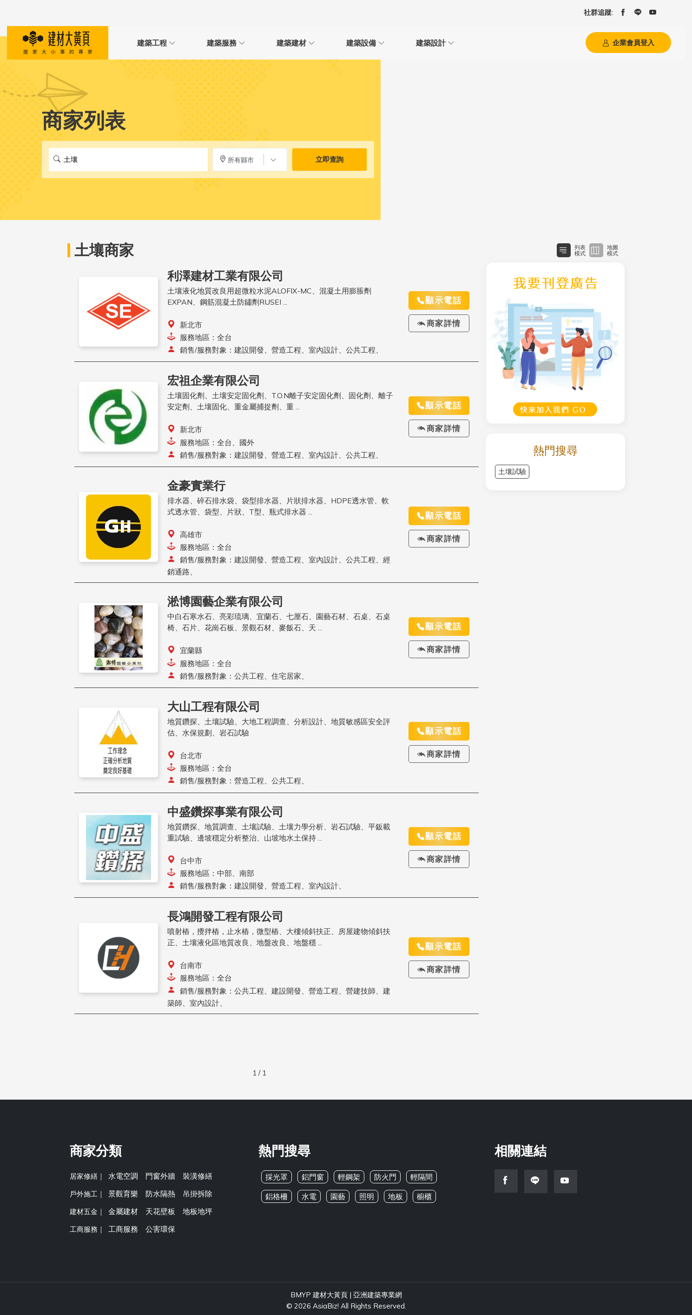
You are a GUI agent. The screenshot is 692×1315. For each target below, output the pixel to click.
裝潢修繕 (193, 1178)
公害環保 (157, 1226)
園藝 (335, 1199)
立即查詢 (329, 163)
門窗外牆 (157, 1178)
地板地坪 (193, 1210)
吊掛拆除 (193, 1194)
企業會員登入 (628, 45)
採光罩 (275, 1180)
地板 (391, 1199)
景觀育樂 (122, 1194)
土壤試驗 (512, 475)
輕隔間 (415, 1180)
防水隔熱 (157, 1194)
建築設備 (296, 44)
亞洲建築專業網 (377, 1291)
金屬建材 (122, 1210)
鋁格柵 (275, 1199)
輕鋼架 (345, 1180)
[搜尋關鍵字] (128, 163)
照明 (363, 1199)
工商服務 (122, 1226)
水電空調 (122, 1178)
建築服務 (194, 44)
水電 (307, 1199)
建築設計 (347, 44)
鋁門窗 (310, 1180)
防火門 (380, 1180)
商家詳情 (439, 327)
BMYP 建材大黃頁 (319, 1291)
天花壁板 (157, 1210)
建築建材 (245, 44)
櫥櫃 (419, 1199)
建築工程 (143, 44)
